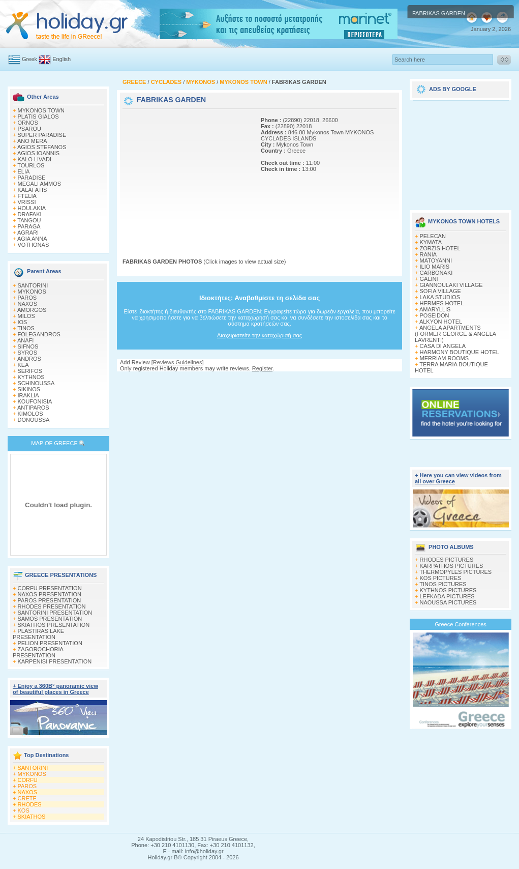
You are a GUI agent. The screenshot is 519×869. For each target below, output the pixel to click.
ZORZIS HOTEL (440, 248)
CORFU (28, 780)
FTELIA (27, 196)
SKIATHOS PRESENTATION (54, 625)
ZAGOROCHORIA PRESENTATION (38, 652)
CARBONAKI (436, 273)
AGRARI (28, 232)
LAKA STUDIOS (440, 297)
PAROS (27, 298)
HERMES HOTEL (442, 303)
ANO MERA (32, 141)
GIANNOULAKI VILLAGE (451, 285)
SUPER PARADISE (42, 135)
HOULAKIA (32, 208)
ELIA (24, 171)
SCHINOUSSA (36, 383)
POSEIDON (434, 315)
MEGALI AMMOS (40, 184)
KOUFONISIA (35, 401)
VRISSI (27, 202)
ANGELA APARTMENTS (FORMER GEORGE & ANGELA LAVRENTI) (455, 334)
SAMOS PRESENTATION (50, 619)
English (61, 59)
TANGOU (29, 220)
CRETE (27, 798)
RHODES (30, 804)
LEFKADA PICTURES (447, 596)
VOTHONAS (33, 245)
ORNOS (28, 123)
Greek (29, 59)
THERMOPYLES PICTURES (455, 572)
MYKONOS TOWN (41, 110)
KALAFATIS (32, 190)
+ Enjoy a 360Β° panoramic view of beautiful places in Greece (55, 689)
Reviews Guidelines (177, 362)
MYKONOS (32, 291)
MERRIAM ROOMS (444, 358)
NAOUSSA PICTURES (448, 602)
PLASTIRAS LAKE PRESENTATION (38, 634)
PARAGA (29, 226)
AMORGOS (31, 310)
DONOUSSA (34, 420)
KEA (23, 365)
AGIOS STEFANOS (42, 147)
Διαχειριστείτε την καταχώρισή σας (259, 335)
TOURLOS (30, 165)
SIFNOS (28, 346)
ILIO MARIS (435, 267)
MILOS (26, 316)
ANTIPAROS (33, 407)
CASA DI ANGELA (443, 346)
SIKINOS (29, 389)
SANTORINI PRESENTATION (55, 613)
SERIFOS (30, 371)
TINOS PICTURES (442, 584)
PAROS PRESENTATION (49, 600)
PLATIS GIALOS (38, 116)
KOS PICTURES (441, 578)
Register (262, 368)
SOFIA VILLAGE (440, 291)
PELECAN (433, 236)
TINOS (26, 328)
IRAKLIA (28, 395)
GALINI (429, 279)
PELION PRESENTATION (50, 643)
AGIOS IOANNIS (38, 153)
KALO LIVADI (34, 159)
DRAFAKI (30, 214)
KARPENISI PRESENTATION (55, 661)
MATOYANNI (436, 260)
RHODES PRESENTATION (52, 606)
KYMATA (431, 242)
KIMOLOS (30, 414)
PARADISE (32, 178)
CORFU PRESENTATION (50, 588)
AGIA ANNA (32, 239)
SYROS (28, 353)
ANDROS (29, 359)
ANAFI (25, 340)
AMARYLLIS (435, 309)
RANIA (428, 254)
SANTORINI (33, 285)
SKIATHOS (32, 817)
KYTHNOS (31, 377)
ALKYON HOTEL (440, 321)
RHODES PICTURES (447, 560)
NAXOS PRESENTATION (50, 594)
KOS (23, 810)
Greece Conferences (460, 624)
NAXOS (28, 304)
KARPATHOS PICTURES (451, 566)
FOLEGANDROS (39, 334)
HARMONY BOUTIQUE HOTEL (459, 352)
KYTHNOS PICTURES (448, 590)
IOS (22, 322)
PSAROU (29, 129)
